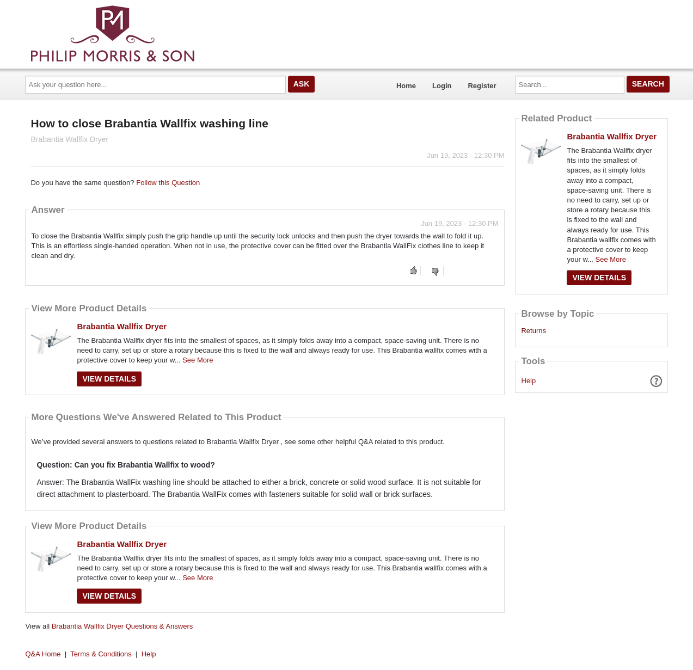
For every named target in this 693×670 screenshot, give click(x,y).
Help (529, 381)
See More (197, 360)
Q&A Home (43, 654)
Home (406, 86)
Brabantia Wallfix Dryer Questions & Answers (122, 626)
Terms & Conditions (101, 654)
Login (441, 86)
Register (482, 86)
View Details (109, 378)
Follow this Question (168, 183)
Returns (533, 331)
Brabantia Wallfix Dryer (122, 326)
